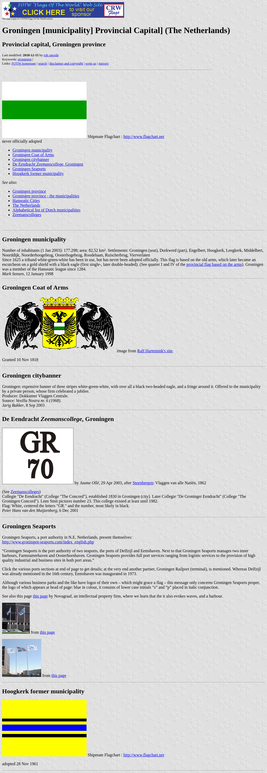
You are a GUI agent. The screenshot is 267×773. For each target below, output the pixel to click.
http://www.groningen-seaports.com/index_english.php (48, 542)
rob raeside (51, 55)
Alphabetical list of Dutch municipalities (46, 210)
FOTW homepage (23, 63)
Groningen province (29, 191)
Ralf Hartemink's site (154, 351)
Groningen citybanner (31, 159)
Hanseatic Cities (26, 200)
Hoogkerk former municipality (38, 173)
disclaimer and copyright (66, 63)
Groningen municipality (32, 150)
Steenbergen (143, 483)
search (42, 63)
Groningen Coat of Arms (33, 155)
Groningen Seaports (29, 169)
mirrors (103, 63)
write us (91, 63)
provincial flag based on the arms (214, 264)
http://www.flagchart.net (143, 136)
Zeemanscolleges (27, 214)
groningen (25, 59)
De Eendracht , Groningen (48, 164)
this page (40, 596)
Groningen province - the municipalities (46, 196)
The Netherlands (26, 205)
